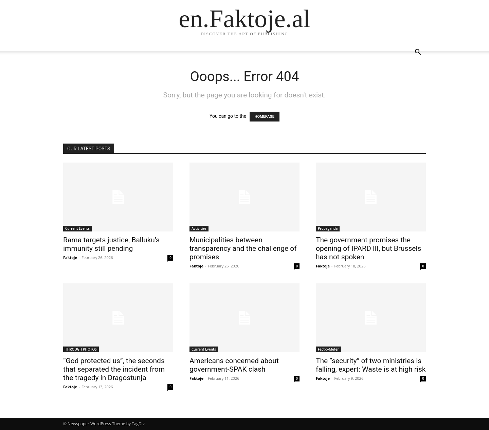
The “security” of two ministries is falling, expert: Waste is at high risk (370, 365)
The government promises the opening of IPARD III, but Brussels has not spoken (368, 248)
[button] (418, 53)
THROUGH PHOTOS (81, 349)
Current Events (77, 228)
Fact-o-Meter (328, 349)
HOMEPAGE (264, 116)
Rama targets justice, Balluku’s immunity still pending (111, 244)
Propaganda (328, 228)
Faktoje (70, 257)
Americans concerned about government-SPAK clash (234, 365)
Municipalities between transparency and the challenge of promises (243, 248)
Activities (199, 228)
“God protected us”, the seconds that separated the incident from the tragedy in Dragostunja (114, 369)
